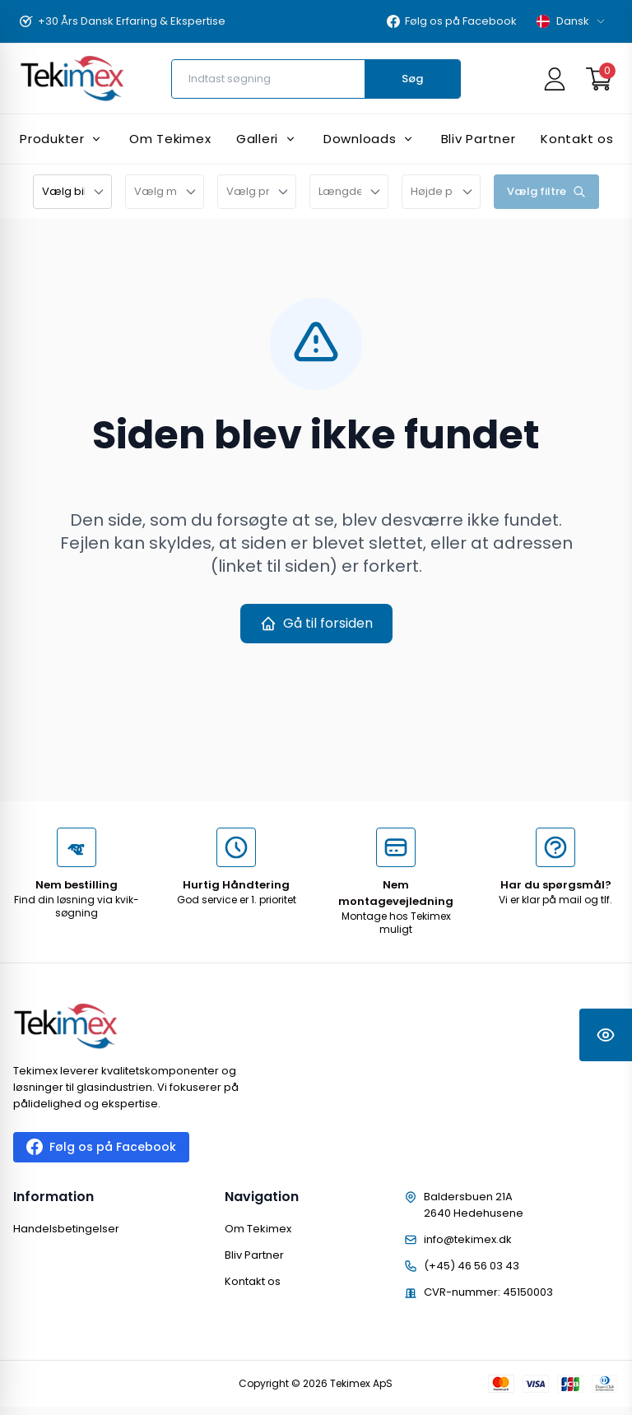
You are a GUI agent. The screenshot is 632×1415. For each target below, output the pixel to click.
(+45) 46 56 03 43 (471, 1266)
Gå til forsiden (316, 623)
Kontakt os (253, 1281)
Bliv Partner (254, 1255)
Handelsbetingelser (66, 1228)
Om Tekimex (258, 1228)
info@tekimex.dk (468, 1239)
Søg (412, 78)
